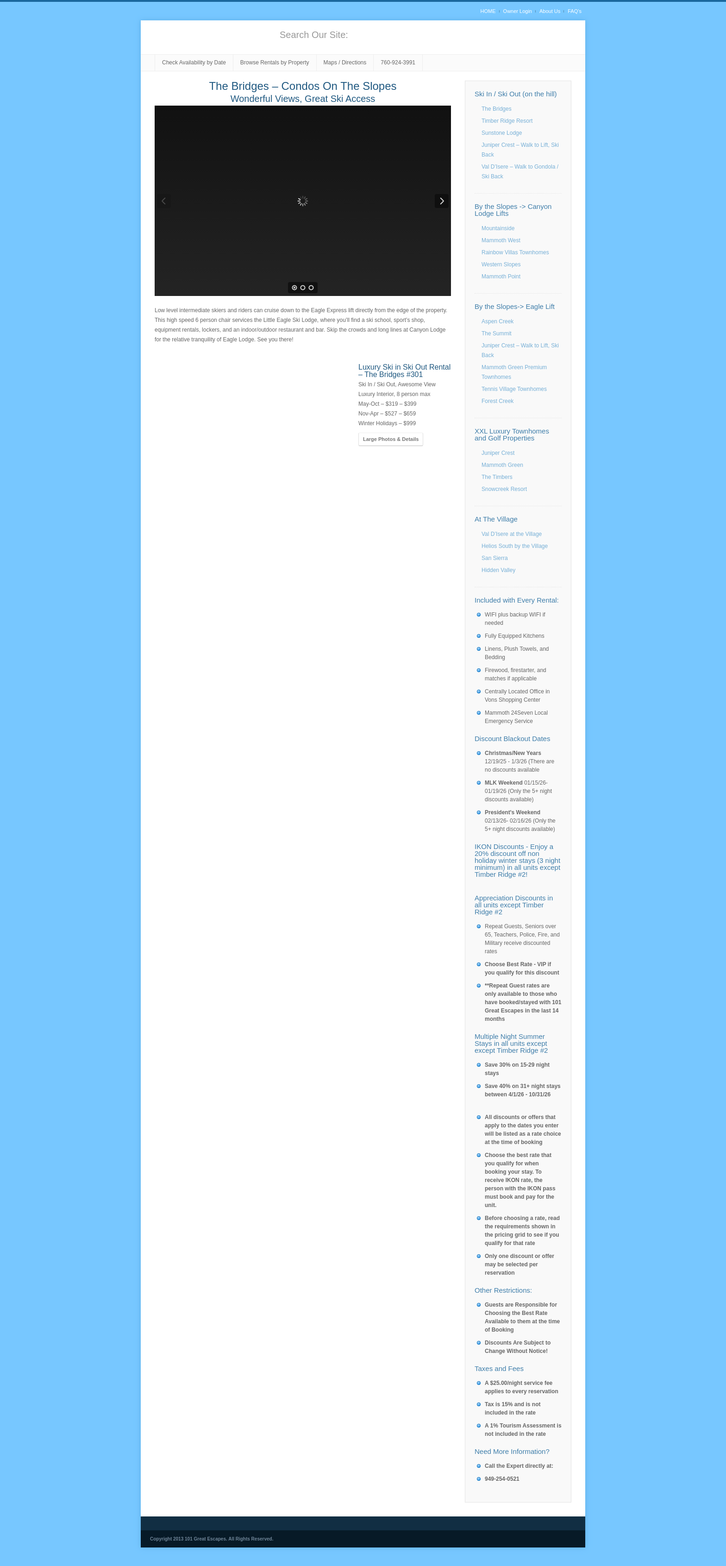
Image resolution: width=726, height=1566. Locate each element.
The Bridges (497, 109)
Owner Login (517, 11)
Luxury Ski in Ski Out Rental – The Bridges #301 (404, 370)
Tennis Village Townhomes (514, 389)
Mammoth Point (501, 276)
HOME (488, 11)
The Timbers (497, 477)
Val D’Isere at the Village (512, 534)
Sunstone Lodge (502, 133)
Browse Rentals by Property (274, 62)
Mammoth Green (502, 465)
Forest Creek (497, 401)
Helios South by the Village (515, 546)
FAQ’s (575, 11)
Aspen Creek (497, 321)
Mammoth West (501, 240)
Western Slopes (501, 264)
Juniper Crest (498, 453)
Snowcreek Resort (504, 489)
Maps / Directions (345, 62)
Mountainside (498, 228)
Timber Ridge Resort (507, 121)
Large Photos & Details (391, 439)
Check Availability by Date (194, 62)
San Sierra (495, 558)
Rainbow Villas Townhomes (515, 252)
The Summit (497, 333)
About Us (549, 11)
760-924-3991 (398, 62)
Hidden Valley (498, 570)
